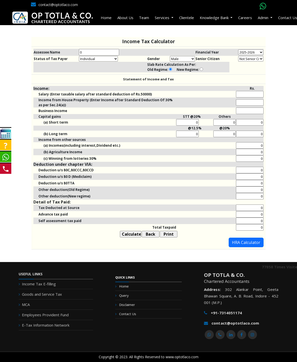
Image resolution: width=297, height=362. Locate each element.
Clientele (186, 16)
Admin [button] (263, 16)
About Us (126, 16)
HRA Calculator (246, 242)
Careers (245, 16)
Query (131, 298)
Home (106, 16)
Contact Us (134, 311)
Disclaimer (133, 304)
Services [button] (163, 16)
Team (144, 16)
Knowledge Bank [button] (215, 16)
